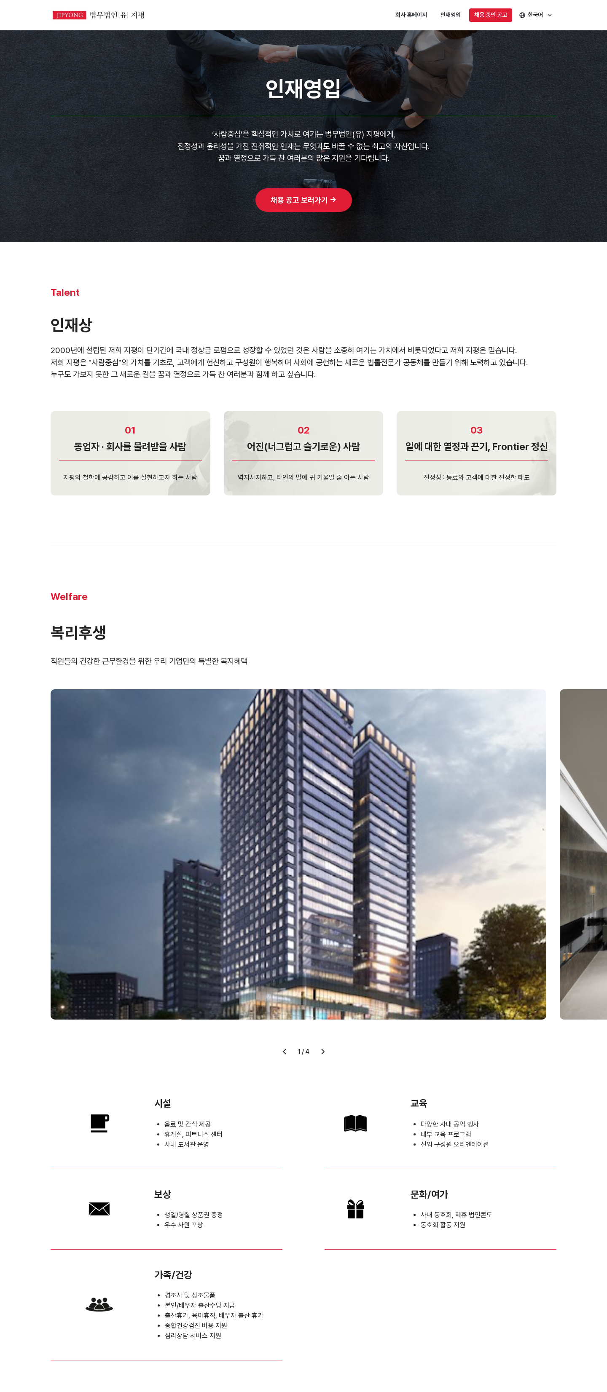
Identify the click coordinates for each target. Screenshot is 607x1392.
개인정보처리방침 (69, 1314)
